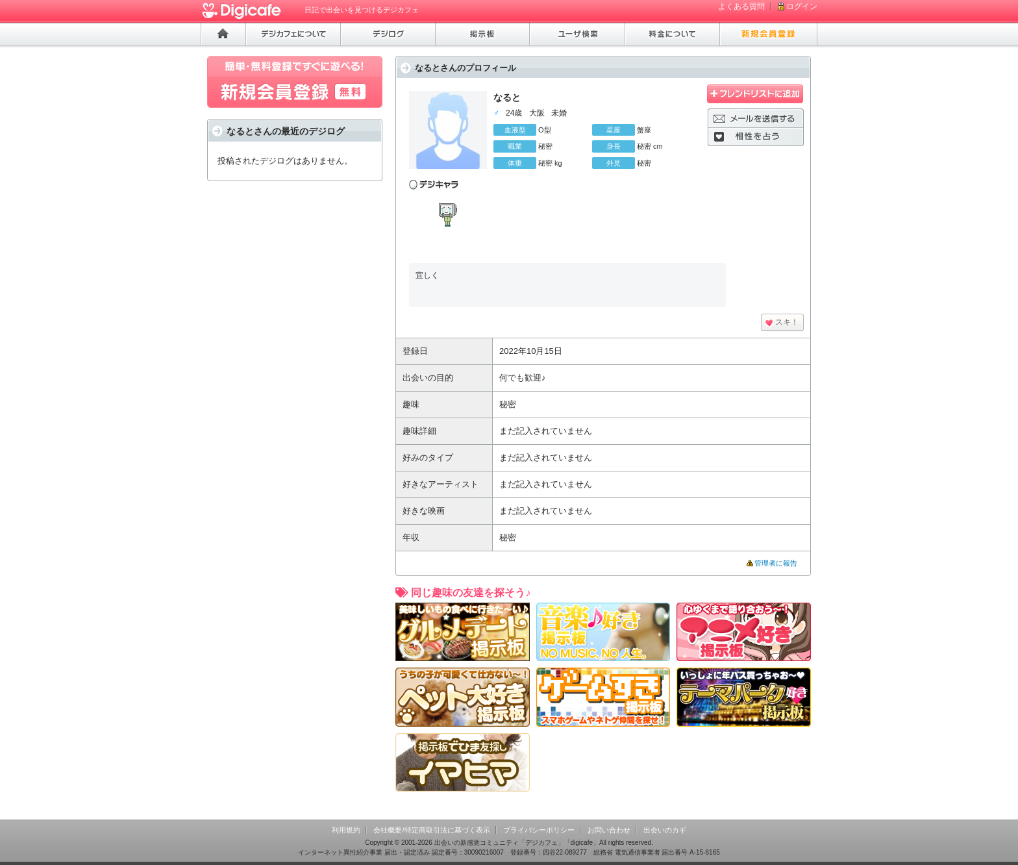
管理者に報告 (775, 563)
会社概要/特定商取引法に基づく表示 (431, 830)
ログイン (801, 6)
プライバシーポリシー (539, 830)
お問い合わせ (609, 830)
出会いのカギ (664, 830)
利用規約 (346, 830)
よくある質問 (741, 6)
